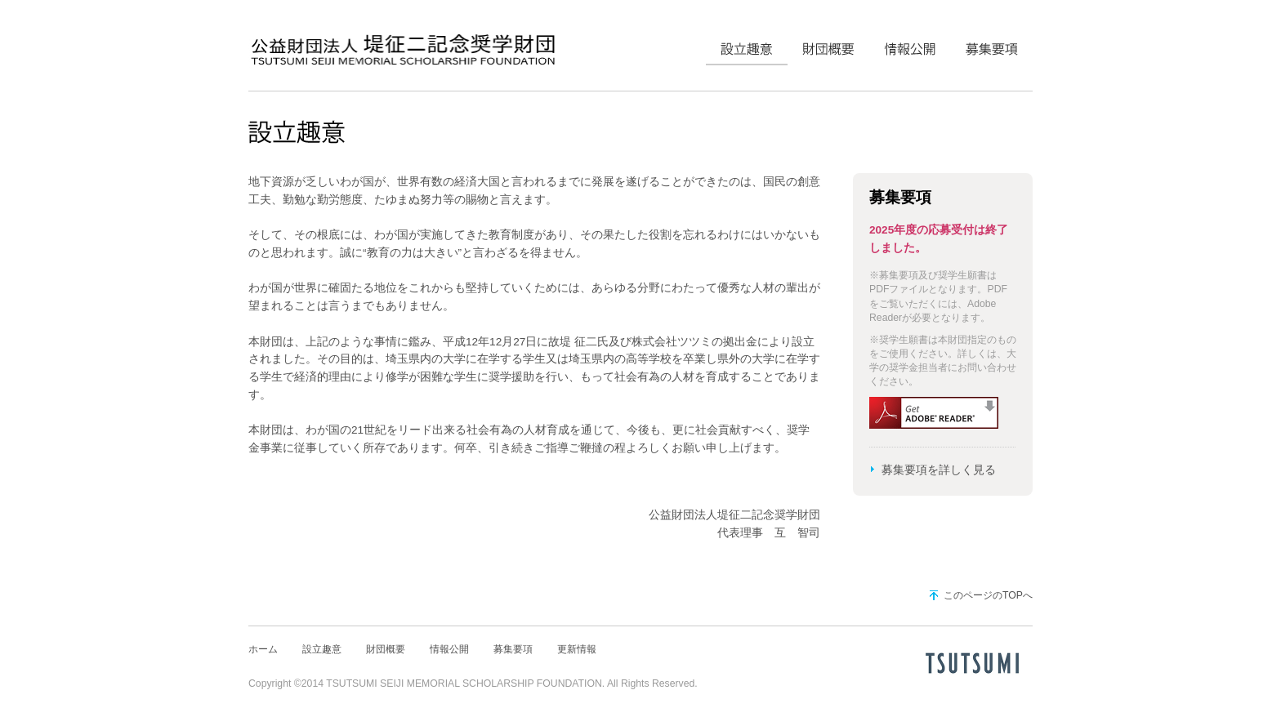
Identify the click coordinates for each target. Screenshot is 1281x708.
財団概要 (828, 44)
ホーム (263, 649)
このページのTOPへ (988, 595)
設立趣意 (747, 44)
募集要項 (992, 44)
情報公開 (910, 44)
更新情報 (576, 649)
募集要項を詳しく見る (939, 470)
